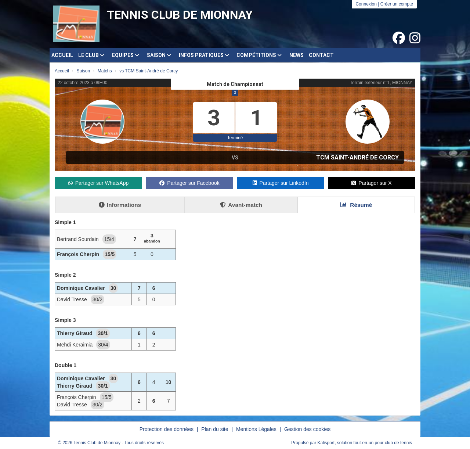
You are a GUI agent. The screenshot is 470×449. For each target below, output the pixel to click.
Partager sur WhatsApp (98, 183)
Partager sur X (371, 183)
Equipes (125, 55)
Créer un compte (396, 4)
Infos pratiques (204, 55)
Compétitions (259, 55)
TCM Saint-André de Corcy (357, 157)
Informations (120, 205)
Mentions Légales (256, 429)
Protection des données (167, 429)
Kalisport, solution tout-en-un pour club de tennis (365, 442)
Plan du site (214, 429)
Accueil (62, 55)
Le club (91, 55)
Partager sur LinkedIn (281, 183)
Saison (159, 55)
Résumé (356, 205)
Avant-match (241, 205)
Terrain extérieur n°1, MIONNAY (381, 82)
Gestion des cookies (307, 429)
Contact (321, 55)
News (296, 55)
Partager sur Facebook (189, 183)
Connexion (365, 4)
